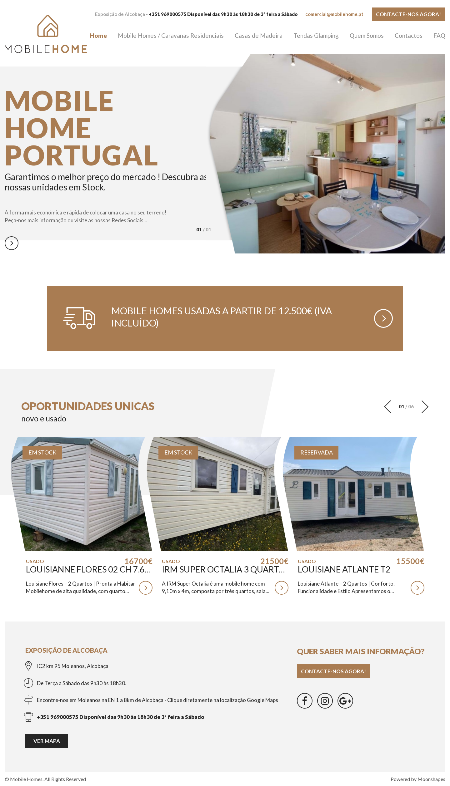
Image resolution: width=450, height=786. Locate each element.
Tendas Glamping (316, 35)
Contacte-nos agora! (408, 14)
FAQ (439, 35)
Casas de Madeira (258, 35)
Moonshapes (431, 779)
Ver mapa (46, 741)
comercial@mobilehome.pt (334, 14)
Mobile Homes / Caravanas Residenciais (171, 35)
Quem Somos (367, 35)
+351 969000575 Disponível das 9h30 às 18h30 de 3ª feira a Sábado (223, 14)
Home (98, 35)
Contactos (408, 35)
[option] (107, 169)
